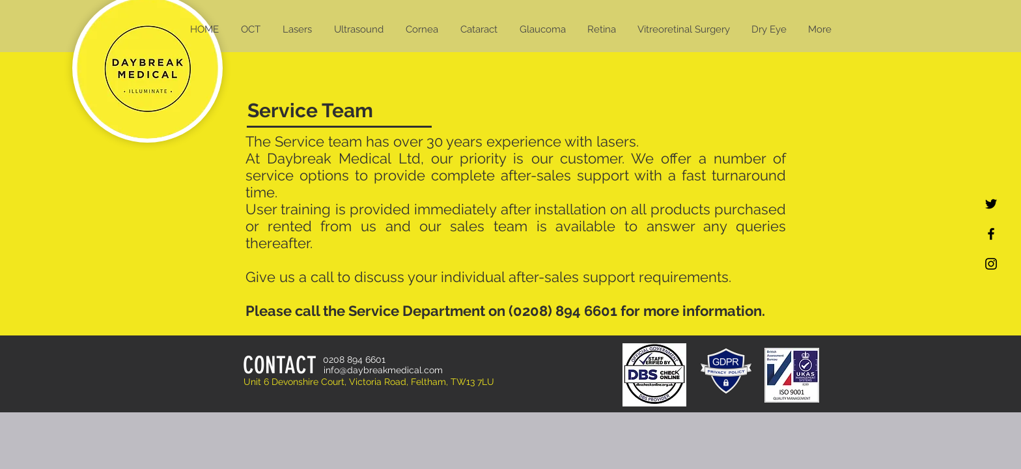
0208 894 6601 (354, 359)
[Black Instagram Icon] (991, 264)
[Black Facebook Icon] (991, 234)
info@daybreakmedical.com (383, 370)
